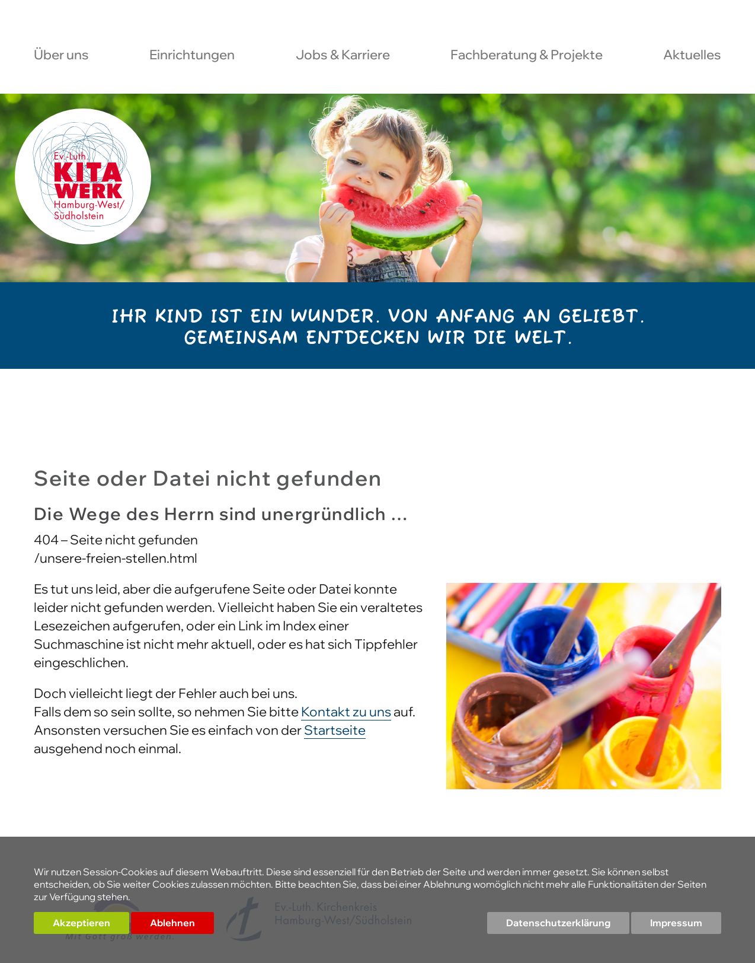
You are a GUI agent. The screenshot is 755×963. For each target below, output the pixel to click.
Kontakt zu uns (346, 711)
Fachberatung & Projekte (526, 55)
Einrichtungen (192, 55)
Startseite (335, 730)
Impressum (676, 923)
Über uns (61, 55)
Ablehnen (172, 923)
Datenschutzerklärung (558, 923)
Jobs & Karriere (343, 55)
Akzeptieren (81, 923)
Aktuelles (692, 55)
